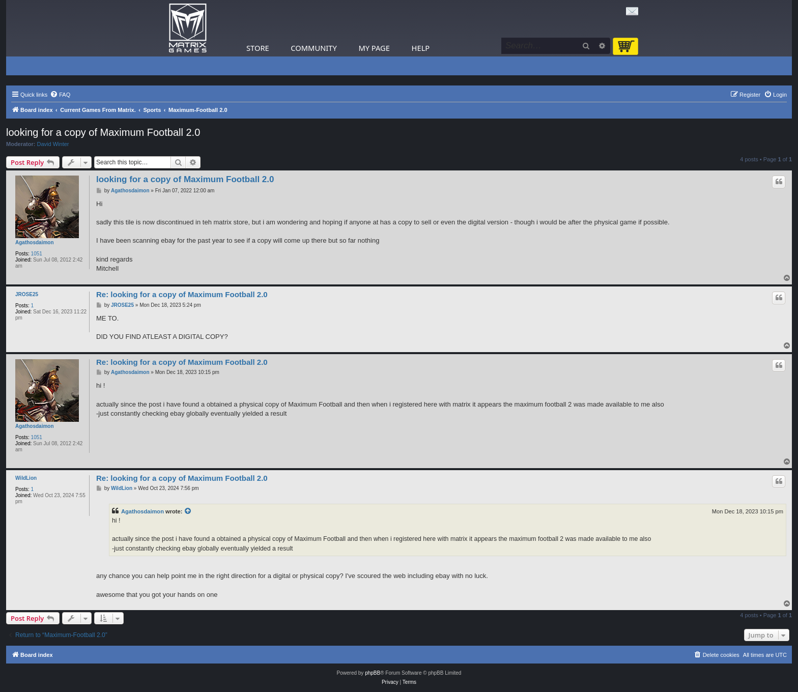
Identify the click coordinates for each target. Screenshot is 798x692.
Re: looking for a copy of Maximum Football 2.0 (182, 294)
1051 (36, 253)
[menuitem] (60, 95)
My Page (374, 48)
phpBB (372, 673)
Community (313, 48)
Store (257, 48)
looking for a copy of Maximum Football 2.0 (103, 132)
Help (421, 48)
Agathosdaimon (34, 242)
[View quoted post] (188, 511)
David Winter (53, 144)
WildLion (26, 478)
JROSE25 (26, 294)
